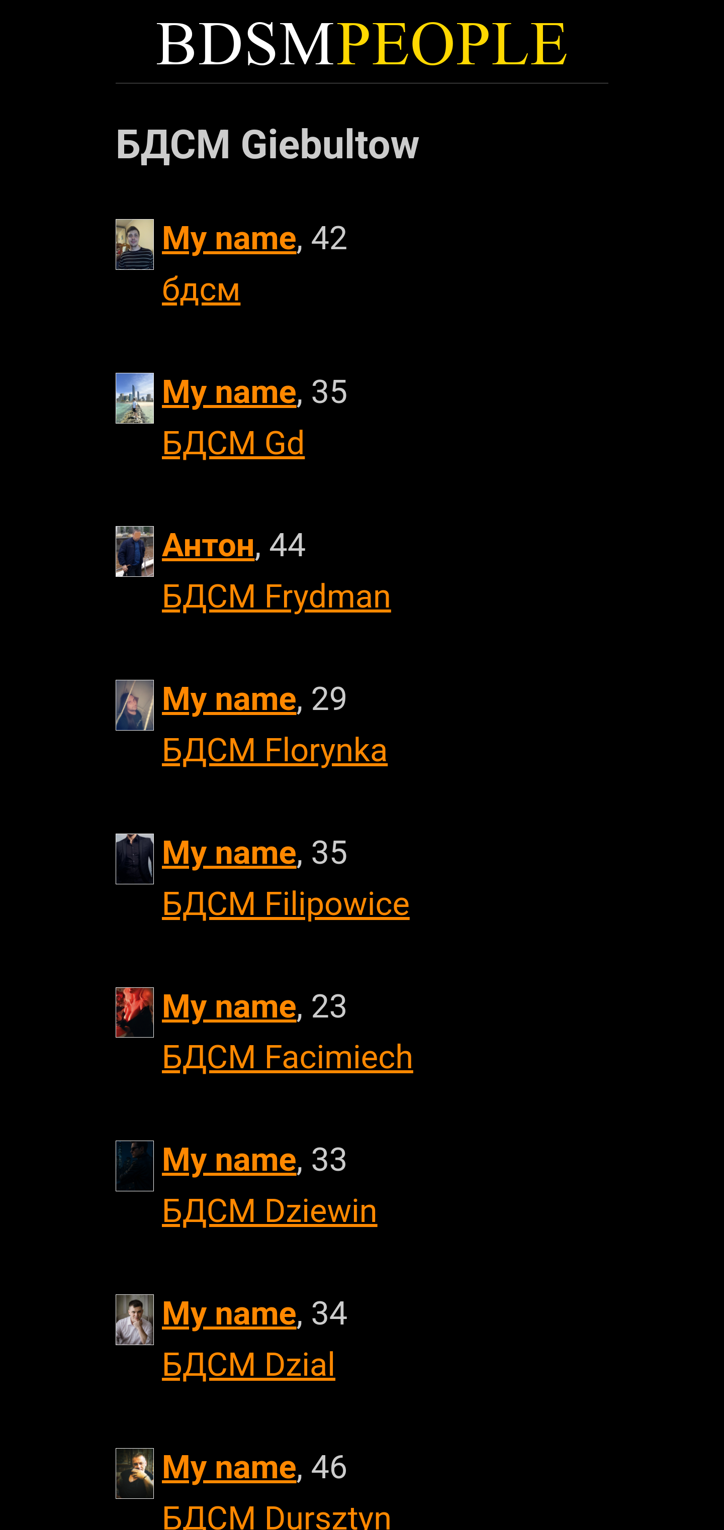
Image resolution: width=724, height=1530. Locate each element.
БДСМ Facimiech (287, 1057)
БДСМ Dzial (248, 1365)
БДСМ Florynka (275, 750)
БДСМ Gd (233, 443)
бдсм (201, 289)
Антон (208, 545)
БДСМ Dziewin (270, 1211)
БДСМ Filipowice (286, 904)
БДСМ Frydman (276, 596)
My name (229, 238)
